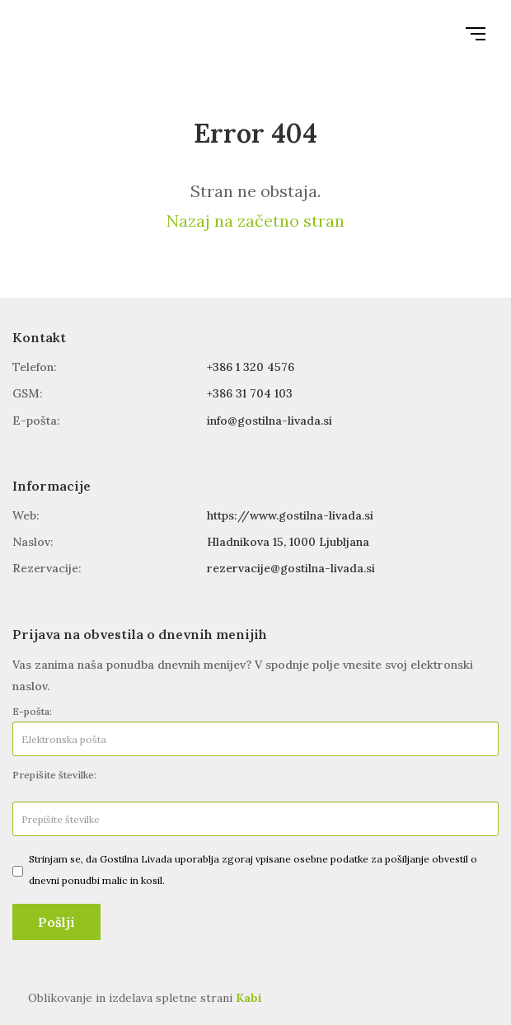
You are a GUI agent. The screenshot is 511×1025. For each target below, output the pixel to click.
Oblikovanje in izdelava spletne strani (145, 997)
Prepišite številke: (54, 775)
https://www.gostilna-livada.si (290, 515)
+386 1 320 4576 (250, 367)
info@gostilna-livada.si (269, 420)
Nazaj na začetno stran (255, 220)
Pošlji (56, 922)
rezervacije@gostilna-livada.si (291, 568)
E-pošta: (32, 711)
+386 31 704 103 (250, 393)
